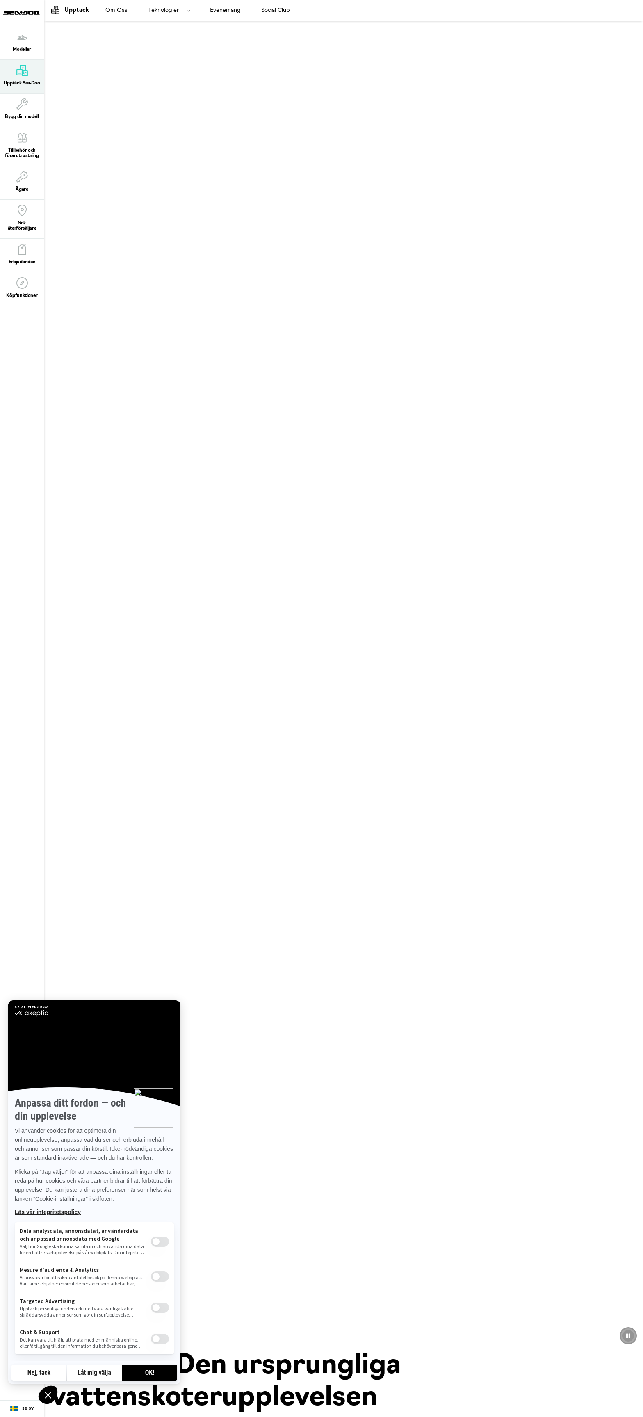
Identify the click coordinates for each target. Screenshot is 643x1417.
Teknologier (163, 10)
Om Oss (116, 10)
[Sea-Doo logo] (21, 13)
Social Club (275, 10)
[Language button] (22, 1409)
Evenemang (225, 10)
